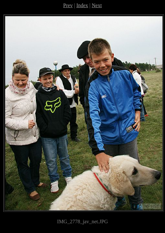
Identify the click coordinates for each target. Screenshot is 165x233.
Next (97, 5)
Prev (67, 5)
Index (82, 5)
